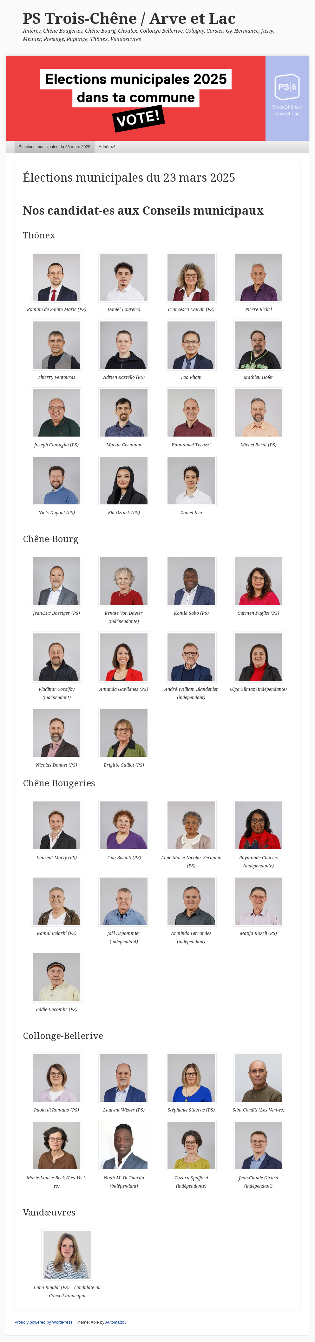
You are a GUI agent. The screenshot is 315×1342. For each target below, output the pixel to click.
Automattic (115, 1322)
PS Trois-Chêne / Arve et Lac (129, 19)
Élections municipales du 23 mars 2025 (54, 146)
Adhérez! (107, 146)
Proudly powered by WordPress (44, 1322)
